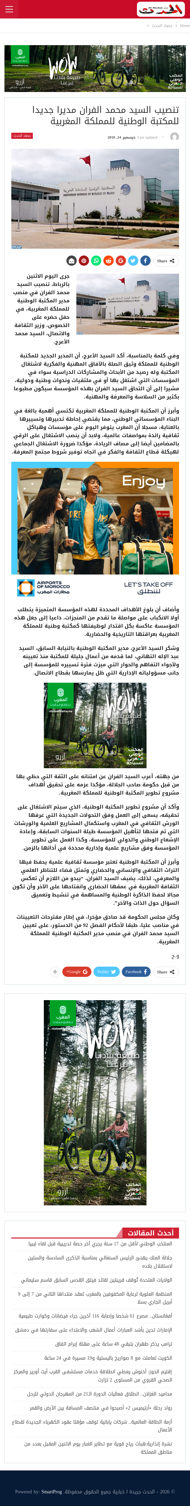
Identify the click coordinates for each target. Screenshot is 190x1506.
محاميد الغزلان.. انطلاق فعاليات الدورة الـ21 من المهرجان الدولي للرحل (99, 1394)
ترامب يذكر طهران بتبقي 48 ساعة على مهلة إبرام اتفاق (113, 1344)
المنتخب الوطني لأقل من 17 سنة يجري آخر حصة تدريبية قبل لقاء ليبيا (100, 1243)
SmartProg (51, 1491)
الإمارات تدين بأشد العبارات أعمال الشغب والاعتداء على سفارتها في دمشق (93, 1330)
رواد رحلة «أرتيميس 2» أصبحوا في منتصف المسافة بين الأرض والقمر (101, 1408)
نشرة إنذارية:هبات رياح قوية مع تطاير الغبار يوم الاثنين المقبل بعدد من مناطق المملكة (98, 1448)
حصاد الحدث (22, 136)
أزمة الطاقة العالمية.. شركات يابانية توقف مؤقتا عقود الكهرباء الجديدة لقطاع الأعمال (92, 1426)
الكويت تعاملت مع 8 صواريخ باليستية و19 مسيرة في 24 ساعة (108, 1358)
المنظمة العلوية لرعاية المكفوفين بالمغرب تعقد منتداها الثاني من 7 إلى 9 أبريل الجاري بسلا (95, 1298)
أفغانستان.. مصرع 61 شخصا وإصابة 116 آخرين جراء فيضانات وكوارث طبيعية (95, 1316)
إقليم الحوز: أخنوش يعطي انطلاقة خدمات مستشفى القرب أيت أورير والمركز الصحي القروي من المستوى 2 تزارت (93, 1376)
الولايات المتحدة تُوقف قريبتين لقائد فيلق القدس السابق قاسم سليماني (96, 1280)
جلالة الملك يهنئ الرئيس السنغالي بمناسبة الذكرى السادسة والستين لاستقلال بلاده (100, 1262)
